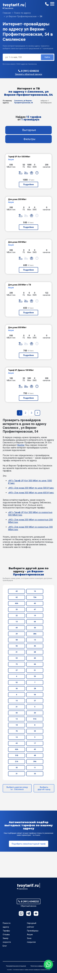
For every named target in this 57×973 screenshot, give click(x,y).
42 (17, 591)
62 (17, 597)
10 (17, 622)
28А (34, 634)
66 (35, 664)
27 (17, 670)
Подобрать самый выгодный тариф (29, 844)
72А (34, 597)
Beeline (20, 445)
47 (35, 609)
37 (35, 701)
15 (17, 701)
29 (17, 634)
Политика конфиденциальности (41, 966)
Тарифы (6, 931)
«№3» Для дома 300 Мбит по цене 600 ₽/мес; (31, 492)
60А (16, 603)
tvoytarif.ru (13, 4)
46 (35, 646)
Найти (47, 57)
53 (17, 658)
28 (35, 688)
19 (35, 616)
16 (35, 591)
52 (17, 682)
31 (17, 774)
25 (17, 609)
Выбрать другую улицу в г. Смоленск (17, 788)
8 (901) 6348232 (30, 70)
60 (35, 658)
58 (17, 640)
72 (17, 664)
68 (35, 652)
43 (17, 743)
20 (35, 713)
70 (17, 731)
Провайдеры (32, 931)
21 (17, 707)
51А (34, 719)
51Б (16, 755)
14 (17, 737)
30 (35, 628)
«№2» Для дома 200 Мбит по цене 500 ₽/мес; (31, 488)
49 (17, 628)
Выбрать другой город (44, 788)
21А (16, 761)
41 (17, 652)
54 (35, 695)
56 (17, 646)
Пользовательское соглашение (16, 966)
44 (17, 713)
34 (17, 688)
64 (35, 622)
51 (35, 670)
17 (35, 743)
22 (17, 616)
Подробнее (28, 184)
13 (35, 640)
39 (35, 731)
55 (35, 676)
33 (35, 774)
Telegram (28, 913)
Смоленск (8, 8)
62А (16, 749)
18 (17, 725)
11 (35, 768)
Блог (5, 946)
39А (34, 761)
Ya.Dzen (36, 913)
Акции (30, 934)
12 (17, 719)
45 (35, 749)
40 (35, 603)
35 (17, 768)
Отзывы (6, 934)
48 (35, 755)
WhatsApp (21, 913)
